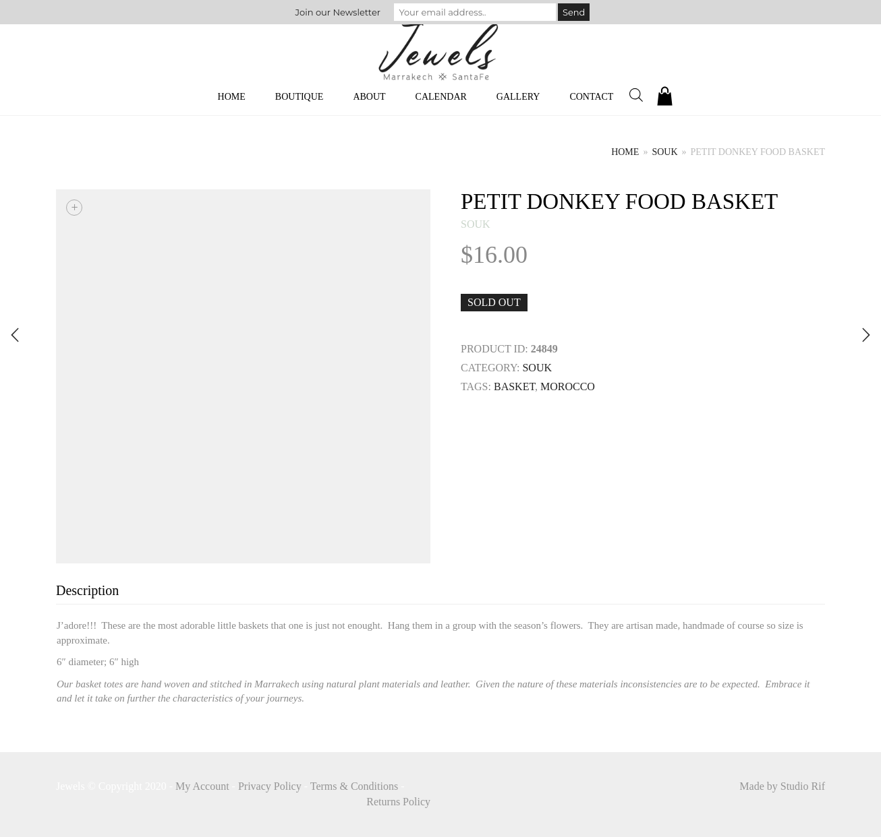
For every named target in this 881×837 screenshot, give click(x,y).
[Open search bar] (636, 95)
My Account (202, 786)
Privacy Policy (270, 786)
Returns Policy (398, 801)
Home (232, 97)
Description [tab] (87, 590)
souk (664, 152)
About (369, 97)
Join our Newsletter (337, 12)
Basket (514, 386)
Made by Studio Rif (782, 786)
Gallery (518, 97)
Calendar (441, 97)
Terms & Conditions (354, 786)
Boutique (299, 97)
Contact (591, 97)
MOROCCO (567, 386)
